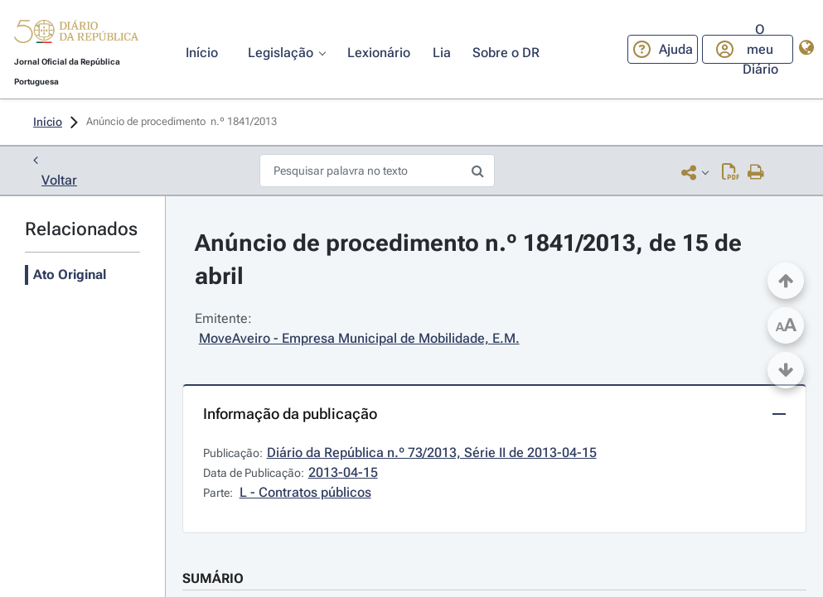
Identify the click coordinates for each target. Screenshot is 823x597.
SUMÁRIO (213, 578)
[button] (76, 34)
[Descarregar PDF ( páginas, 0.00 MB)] (730, 172)
